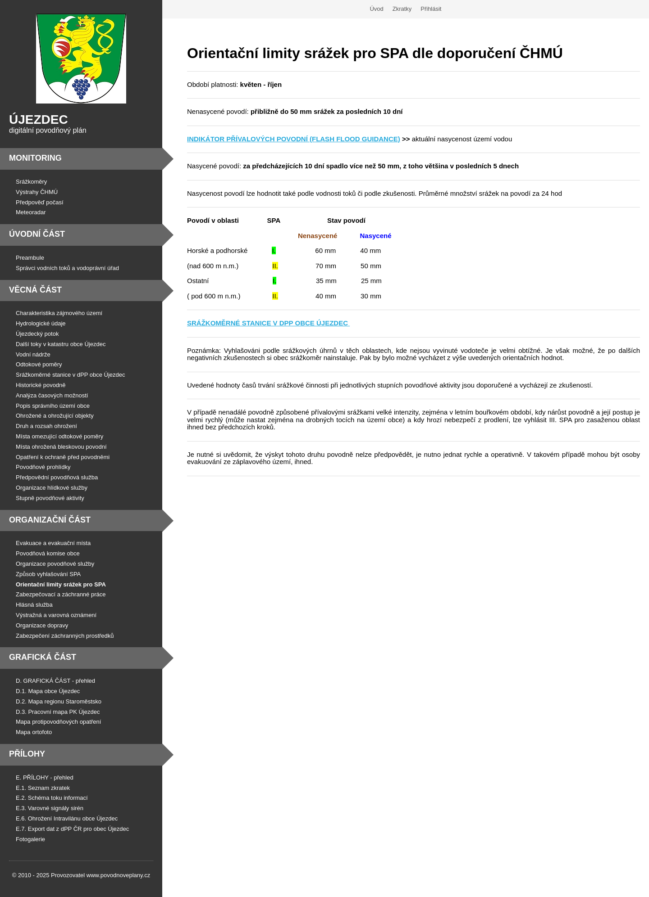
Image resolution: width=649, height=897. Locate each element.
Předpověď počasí (40, 202)
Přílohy (27, 753)
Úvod (376, 8)
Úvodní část (37, 234)
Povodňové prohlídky (43, 467)
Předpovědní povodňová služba (57, 477)
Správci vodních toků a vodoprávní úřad (67, 268)
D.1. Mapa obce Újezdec (48, 691)
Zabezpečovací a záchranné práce (60, 594)
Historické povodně (41, 385)
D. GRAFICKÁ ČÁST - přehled (55, 680)
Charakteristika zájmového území (59, 313)
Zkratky (402, 8)
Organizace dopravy (42, 625)
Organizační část (50, 519)
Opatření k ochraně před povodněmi (63, 457)
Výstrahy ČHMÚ (37, 192)
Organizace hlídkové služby (51, 487)
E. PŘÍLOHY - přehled (44, 777)
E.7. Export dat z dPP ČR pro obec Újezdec (72, 828)
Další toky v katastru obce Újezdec (60, 344)
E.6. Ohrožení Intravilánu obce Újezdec (67, 818)
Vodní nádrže (33, 354)
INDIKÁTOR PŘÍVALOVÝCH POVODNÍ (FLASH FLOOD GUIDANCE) (293, 139)
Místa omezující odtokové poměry (59, 436)
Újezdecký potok (37, 333)
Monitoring (35, 157)
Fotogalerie (30, 839)
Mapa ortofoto (34, 732)
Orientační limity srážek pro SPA (61, 584)
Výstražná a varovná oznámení (56, 615)
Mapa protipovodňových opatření (58, 721)
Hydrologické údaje (41, 323)
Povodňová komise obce (48, 553)
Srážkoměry (31, 181)
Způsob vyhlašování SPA (48, 574)
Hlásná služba (34, 604)
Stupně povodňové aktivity (50, 498)
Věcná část (35, 289)
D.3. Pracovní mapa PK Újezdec (58, 711)
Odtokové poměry (39, 364)
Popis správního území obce (53, 405)
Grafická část (42, 657)
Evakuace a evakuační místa (53, 543)
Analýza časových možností (52, 395)
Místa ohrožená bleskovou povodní (61, 446)
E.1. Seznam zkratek (43, 787)
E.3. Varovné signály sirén (49, 808)
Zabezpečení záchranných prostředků (65, 635)
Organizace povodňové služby (55, 563)
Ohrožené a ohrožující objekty (55, 415)
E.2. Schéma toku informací (52, 797)
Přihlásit (430, 8)
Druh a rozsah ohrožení (46, 426)
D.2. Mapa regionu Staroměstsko (58, 701)
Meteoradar (31, 212)
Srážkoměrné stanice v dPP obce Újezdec (70, 374)
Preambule (30, 257)
